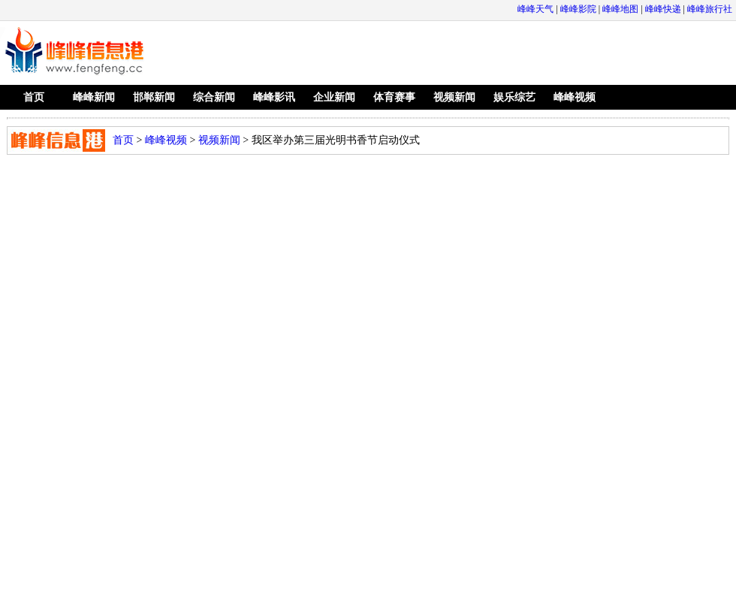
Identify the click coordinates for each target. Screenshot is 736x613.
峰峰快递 (663, 9)
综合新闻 (214, 97)
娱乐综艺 (514, 97)
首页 (33, 97)
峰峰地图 (620, 9)
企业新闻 (334, 97)
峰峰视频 (575, 97)
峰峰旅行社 (709, 9)
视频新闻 (454, 97)
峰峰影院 (578, 9)
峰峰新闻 (94, 97)
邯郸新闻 (154, 97)
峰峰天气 (535, 9)
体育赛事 (394, 97)
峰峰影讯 (274, 97)
